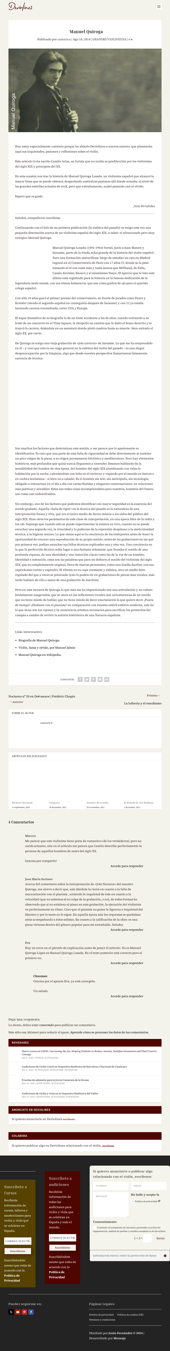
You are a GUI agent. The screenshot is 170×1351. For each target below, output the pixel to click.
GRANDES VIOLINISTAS (109, 39)
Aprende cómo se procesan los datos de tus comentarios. (109, 1032)
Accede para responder (127, 866)
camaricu (64, 39)
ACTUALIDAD (51, 1057)
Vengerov (54, 802)
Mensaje (120, 1338)
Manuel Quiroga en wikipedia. (40, 655)
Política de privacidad (146, 1201)
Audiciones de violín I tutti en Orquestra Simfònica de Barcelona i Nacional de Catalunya (74, 1066)
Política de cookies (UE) (130, 1315)
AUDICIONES (56, 1069)
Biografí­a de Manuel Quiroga (39, 640)
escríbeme (108, 1145)
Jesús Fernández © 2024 (126, 1333)
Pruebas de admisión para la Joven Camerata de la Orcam (55, 1080)
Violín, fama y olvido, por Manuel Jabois (47, 647)
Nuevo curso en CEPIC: (89, 1052)
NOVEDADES (71, 1069)
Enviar (161, 1238)
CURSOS (39, 1057)
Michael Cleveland (22, 802)
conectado (46, 1025)
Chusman (40, 976)
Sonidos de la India (98, 802)
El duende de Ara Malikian (139, 802)
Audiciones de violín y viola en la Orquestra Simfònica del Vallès (60, 1093)
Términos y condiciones (102, 1320)
